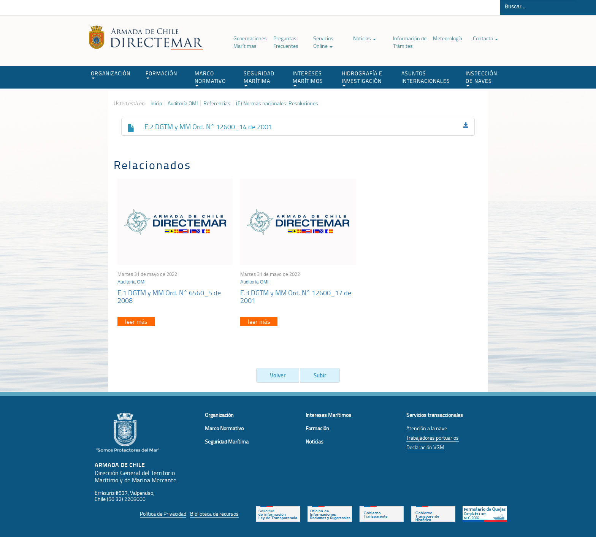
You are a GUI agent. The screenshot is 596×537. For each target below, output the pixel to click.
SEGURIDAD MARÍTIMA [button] (259, 78)
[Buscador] (538, 6)
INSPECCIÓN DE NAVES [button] (481, 78)
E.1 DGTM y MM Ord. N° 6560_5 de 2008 (169, 296)
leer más (136, 321)
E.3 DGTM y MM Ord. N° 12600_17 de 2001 (295, 296)
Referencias (216, 103)
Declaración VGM (425, 447)
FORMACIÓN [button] (161, 74)
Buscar (586, 7)
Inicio (156, 103)
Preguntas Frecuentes (285, 42)
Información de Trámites (409, 42)
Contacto (485, 38)
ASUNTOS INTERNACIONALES (425, 77)
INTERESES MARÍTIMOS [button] (308, 78)
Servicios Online (323, 42)
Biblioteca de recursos (214, 513)
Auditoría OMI (183, 103)
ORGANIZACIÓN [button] (110, 74)
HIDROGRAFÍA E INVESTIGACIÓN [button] (362, 78)
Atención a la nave (426, 428)
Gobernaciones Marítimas (250, 42)
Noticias (364, 38)
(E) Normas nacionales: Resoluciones (277, 103)
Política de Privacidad (163, 513)
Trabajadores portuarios (432, 437)
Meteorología (447, 38)
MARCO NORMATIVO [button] (210, 78)
